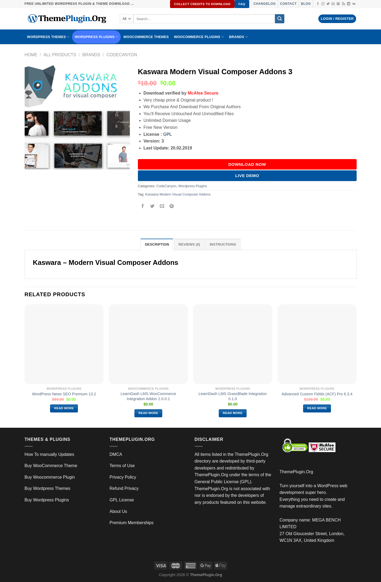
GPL (167, 134)
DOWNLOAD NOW (247, 164)
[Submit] (279, 18)
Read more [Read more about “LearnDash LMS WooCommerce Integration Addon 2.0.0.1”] (148, 413)
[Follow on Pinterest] (338, 4)
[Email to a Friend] (162, 206)
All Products (59, 54)
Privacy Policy (123, 477)
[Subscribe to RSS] (343, 4)
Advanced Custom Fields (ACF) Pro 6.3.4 (317, 394)
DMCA (116, 454)
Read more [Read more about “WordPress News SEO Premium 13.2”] (64, 408)
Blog (306, 4)
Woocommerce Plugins (199, 36)
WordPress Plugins (96, 36)
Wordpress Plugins (192, 186)
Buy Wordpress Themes (47, 488)
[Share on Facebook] (142, 206)
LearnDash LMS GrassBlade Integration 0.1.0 (232, 396)
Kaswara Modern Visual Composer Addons (178, 194)
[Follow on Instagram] (323, 4)
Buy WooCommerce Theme (51, 465)
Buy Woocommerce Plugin (50, 477)
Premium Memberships (131, 522)
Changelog (265, 4)
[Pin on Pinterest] (171, 206)
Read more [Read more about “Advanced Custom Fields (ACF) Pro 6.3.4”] (317, 408)
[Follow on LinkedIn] (348, 4)
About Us (118, 511)
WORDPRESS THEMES (48, 36)
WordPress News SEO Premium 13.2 (64, 394)
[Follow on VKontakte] (354, 4)
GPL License (122, 500)
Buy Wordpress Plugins (47, 500)
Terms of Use (122, 465)
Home (31, 54)
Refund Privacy (124, 488)
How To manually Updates (49, 454)
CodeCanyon (121, 54)
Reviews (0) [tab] (189, 244)
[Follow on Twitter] (328, 4)
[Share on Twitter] (152, 206)
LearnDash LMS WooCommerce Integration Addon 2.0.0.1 (148, 396)
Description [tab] (157, 244)
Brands (91, 54)
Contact (288, 4)
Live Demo (247, 175)
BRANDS (238, 36)
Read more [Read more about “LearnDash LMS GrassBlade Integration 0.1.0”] (233, 413)
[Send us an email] (333, 4)
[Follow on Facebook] (317, 4)
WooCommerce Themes (146, 37)
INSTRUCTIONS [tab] (223, 244)
